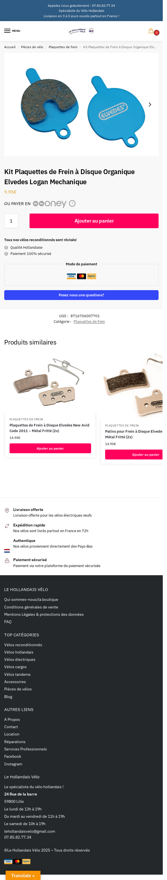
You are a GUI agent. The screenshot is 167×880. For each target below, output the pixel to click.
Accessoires (15, 681)
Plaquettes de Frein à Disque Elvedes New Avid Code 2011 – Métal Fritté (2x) (49, 428)
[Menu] (12, 31)
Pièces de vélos (18, 689)
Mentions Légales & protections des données (44, 614)
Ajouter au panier (94, 220)
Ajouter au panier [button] (50, 448)
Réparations (15, 741)
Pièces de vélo (32, 47)
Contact (11, 726)
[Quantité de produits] (11, 221)
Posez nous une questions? (81, 295)
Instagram (13, 763)
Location (11, 734)
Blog (8, 696)
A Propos (12, 719)
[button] (152, 31)
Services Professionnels (25, 749)
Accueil (9, 47)
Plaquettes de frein (63, 47)
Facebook (12, 756)
